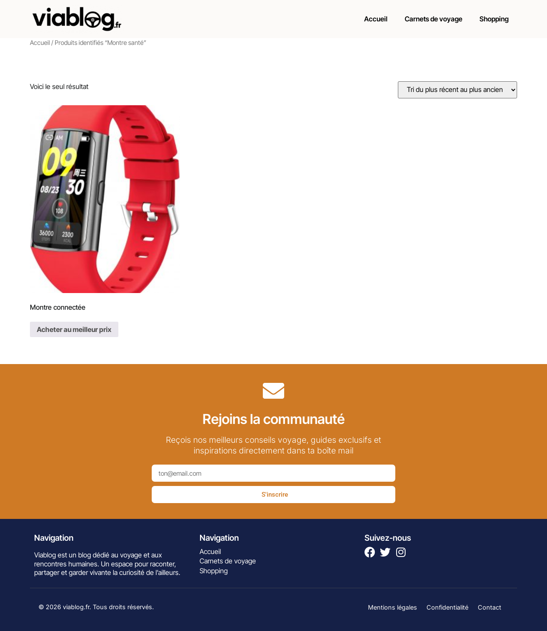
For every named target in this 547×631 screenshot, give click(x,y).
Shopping (494, 19)
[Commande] (457, 89)
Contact (489, 607)
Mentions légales (392, 607)
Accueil (376, 19)
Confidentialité (447, 607)
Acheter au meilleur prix (74, 329)
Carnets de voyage (433, 19)
